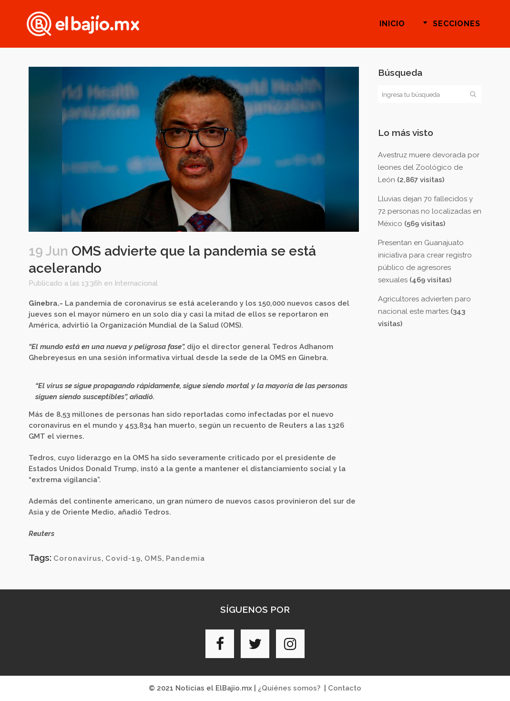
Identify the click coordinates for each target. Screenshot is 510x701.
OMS (153, 558)
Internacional (136, 283)
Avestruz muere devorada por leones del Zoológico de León (428, 167)
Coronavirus (77, 558)
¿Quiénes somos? (289, 688)
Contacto (344, 688)
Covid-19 (123, 558)
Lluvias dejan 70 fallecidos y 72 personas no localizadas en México (429, 211)
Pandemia (185, 558)
